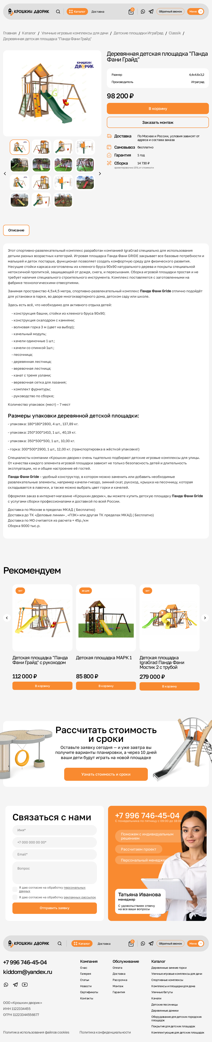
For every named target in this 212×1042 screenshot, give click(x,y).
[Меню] (195, 11)
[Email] (54, 854)
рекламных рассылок (80, 897)
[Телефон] (54, 842)
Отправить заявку (54, 908)
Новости (86, 986)
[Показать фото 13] (19, 200)
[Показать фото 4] (85, 147)
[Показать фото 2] (41, 147)
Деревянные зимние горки (168, 967)
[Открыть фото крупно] (52, 93)
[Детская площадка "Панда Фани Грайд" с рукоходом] (42, 617)
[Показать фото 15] (63, 200)
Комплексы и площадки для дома (173, 986)
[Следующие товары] (205, 618)
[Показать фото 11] (63, 182)
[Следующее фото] (99, 174)
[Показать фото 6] (41, 164)
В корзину (158, 108)
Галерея (85, 973)
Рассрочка (120, 980)
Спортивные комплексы (167, 980)
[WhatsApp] (143, 11)
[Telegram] (151, 11)
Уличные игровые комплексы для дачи (176, 973)
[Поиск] (58, 11)
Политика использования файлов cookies (36, 1032)
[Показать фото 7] (63, 164)
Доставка (98, 11)
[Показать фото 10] (41, 182)
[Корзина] (131, 11)
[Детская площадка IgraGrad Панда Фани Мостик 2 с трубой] (170, 617)
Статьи (84, 980)
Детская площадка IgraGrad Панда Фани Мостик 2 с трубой (162, 662)
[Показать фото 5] (19, 164)
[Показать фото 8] (85, 164)
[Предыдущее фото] (5, 174)
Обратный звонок (170, 11)
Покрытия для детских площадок (173, 1026)
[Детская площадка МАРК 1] (106, 617)
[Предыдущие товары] (7, 618)
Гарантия (119, 992)
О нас (83, 967)
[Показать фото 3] (63, 147)
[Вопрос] (54, 873)
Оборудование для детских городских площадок (176, 1018)
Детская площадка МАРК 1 (104, 657)
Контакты (86, 998)
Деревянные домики (164, 1010)
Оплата (117, 967)
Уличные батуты (162, 992)
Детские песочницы (164, 1004)
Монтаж (118, 986)
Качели (156, 998)
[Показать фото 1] (19, 147)
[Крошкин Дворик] (29, 12)
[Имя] (54, 830)
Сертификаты (89, 992)
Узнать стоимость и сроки (105, 774)
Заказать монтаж (157, 122)
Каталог (77, 11)
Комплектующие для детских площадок (177, 1032)
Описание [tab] (16, 230)
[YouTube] (25, 985)
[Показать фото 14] (41, 200)
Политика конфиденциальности (105, 1032)
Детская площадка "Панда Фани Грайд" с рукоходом (39, 660)
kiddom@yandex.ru (27, 972)
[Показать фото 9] (19, 182)
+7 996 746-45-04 (147, 815)
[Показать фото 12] (85, 182)
